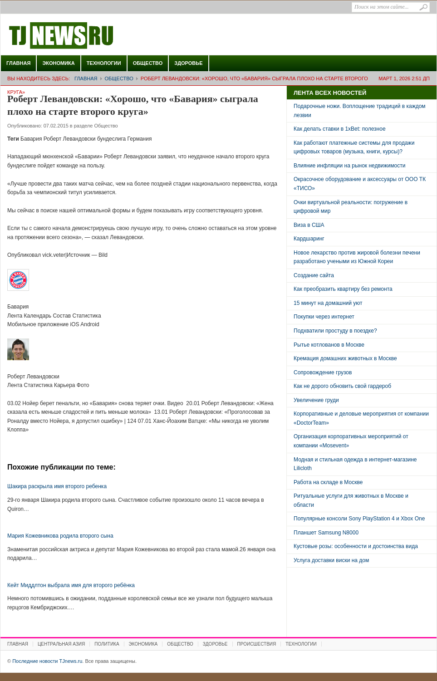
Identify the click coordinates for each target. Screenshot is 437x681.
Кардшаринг (309, 238)
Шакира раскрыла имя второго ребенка (57, 486)
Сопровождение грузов (323, 372)
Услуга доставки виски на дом (331, 560)
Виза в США (309, 225)
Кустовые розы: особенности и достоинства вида (356, 546)
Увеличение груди (316, 400)
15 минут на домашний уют (328, 303)
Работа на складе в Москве (328, 482)
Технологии (104, 63)
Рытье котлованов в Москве (329, 345)
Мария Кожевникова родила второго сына (60, 536)
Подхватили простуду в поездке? (335, 331)
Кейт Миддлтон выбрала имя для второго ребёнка (71, 585)
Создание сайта (314, 275)
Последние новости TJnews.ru (86, 35)
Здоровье (188, 63)
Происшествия (256, 644)
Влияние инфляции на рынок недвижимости (349, 165)
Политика (106, 644)
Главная (18, 63)
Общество (148, 63)
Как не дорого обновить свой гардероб (342, 386)
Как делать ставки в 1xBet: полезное (340, 129)
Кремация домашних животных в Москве (345, 358)
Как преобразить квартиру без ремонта (343, 289)
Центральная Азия (61, 644)
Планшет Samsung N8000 (326, 532)
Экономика (58, 63)
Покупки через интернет (324, 317)
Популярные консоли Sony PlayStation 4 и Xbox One (359, 518)
